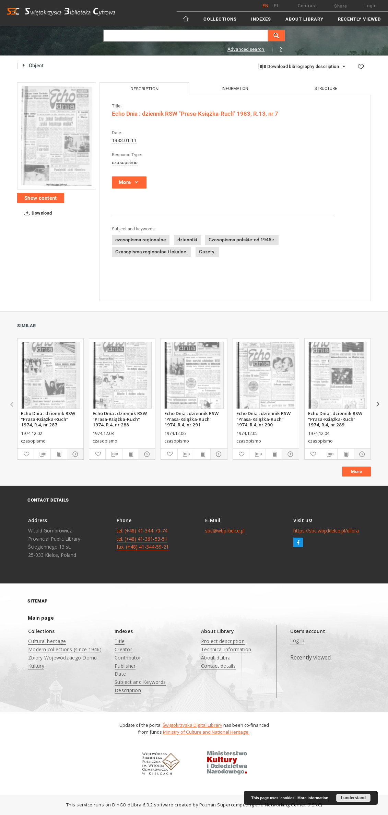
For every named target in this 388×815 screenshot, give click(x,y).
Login (370, 5)
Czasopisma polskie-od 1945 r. (242, 239)
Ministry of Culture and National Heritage (206, 732)
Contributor (128, 657)
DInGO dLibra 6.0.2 (132, 805)
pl (277, 5)
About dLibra (216, 657)
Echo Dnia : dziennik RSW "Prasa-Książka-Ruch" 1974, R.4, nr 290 (263, 418)
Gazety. (207, 251)
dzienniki (187, 239)
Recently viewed (359, 19)
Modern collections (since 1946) (65, 649)
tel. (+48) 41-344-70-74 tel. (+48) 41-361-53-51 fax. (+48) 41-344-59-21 (143, 538)
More (356, 471)
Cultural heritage (47, 641)
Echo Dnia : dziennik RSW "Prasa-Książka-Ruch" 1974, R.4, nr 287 (48, 418)
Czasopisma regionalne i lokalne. (151, 251)
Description (128, 690)
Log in (297, 640)
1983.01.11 (124, 140)
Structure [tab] (326, 88)
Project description (223, 641)
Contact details (218, 666)
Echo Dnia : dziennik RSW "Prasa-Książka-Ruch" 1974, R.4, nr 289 (335, 418)
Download (37, 213)
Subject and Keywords (140, 682)
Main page (41, 618)
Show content (40, 198)
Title (120, 641)
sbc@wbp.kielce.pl (225, 530)
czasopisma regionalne (140, 239)
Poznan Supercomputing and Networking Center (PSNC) (260, 805)
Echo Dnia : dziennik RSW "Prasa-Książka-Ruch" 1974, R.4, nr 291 (191, 418)
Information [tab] (235, 88)
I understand (353, 797)
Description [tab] (144, 88)
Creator (123, 649)
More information (312, 798)
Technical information (226, 649)
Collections (220, 19)
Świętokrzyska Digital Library (192, 725)
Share (340, 6)
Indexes (261, 19)
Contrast (307, 5)
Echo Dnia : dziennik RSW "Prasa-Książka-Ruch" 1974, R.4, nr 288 (120, 418)
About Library (304, 19)
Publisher (125, 666)
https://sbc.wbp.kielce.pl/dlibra (326, 530)
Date (120, 673)
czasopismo (125, 162)
